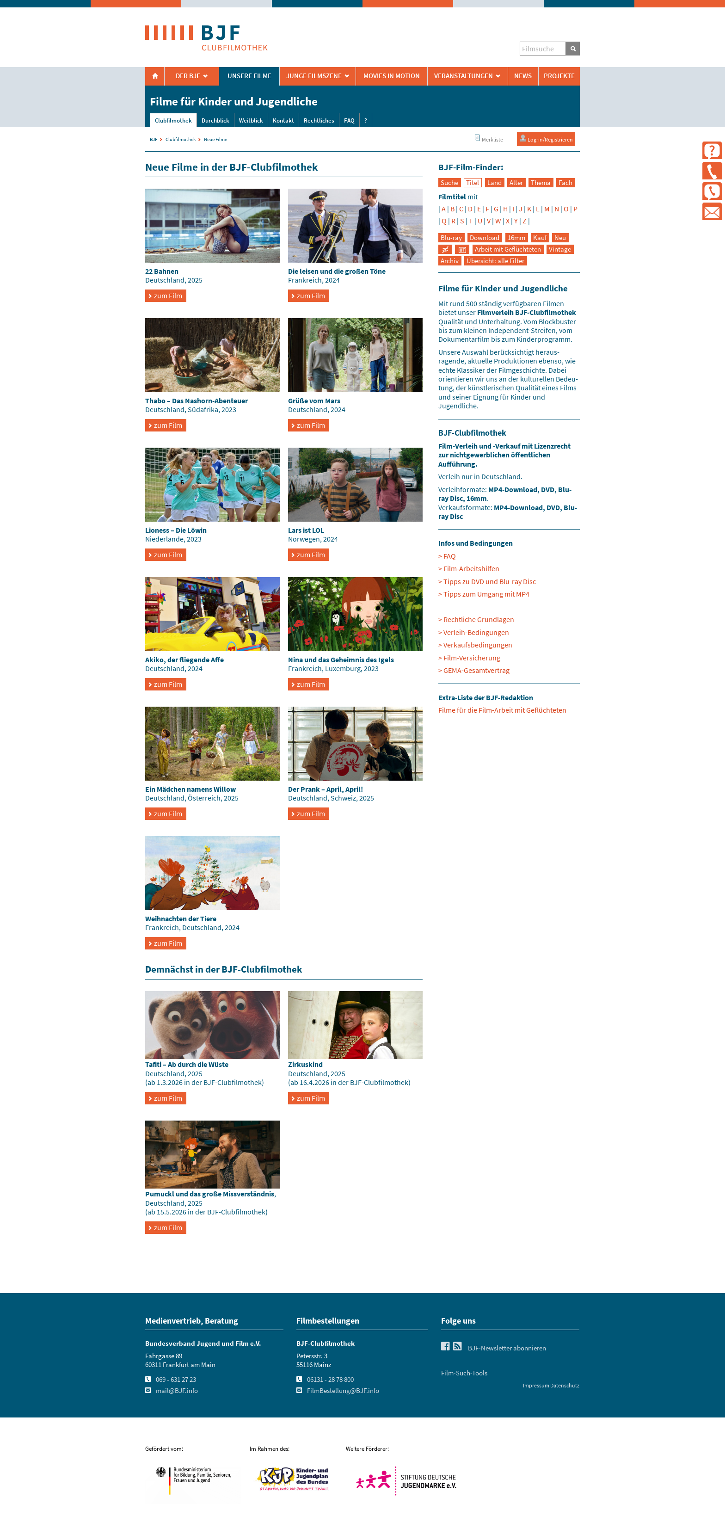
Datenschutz (564, 1385)
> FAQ (447, 556)
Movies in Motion (391, 76)
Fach (565, 183)
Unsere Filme (249, 76)
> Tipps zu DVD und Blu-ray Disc (487, 581)
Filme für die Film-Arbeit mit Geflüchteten (502, 710)
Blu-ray (451, 238)
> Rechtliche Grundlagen (476, 619)
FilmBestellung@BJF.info (343, 1390)
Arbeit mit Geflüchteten (508, 249)
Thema (541, 183)
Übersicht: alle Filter (495, 261)
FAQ (349, 120)
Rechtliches (319, 120)
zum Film (168, 295)
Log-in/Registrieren (546, 138)
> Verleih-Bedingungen (473, 632)
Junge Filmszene (314, 76)
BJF (153, 139)
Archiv (450, 261)
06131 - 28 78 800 (330, 1379)
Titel (472, 183)
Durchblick (215, 120)
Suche (449, 183)
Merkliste (488, 138)
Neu (560, 238)
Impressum (536, 1385)
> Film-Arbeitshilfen (468, 568)
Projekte (559, 76)
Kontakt (283, 120)
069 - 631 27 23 (176, 1379)
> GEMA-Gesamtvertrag (474, 670)
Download (484, 238)
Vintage (560, 249)
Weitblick (251, 120)
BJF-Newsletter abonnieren (507, 1348)
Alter (516, 183)
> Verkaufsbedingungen (475, 644)
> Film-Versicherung (469, 657)
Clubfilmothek (173, 120)
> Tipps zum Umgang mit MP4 (483, 593)
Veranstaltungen (463, 76)
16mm (516, 238)
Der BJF (188, 76)
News (523, 76)
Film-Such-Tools (464, 1373)
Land (494, 183)
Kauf (540, 238)
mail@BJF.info (177, 1390)
